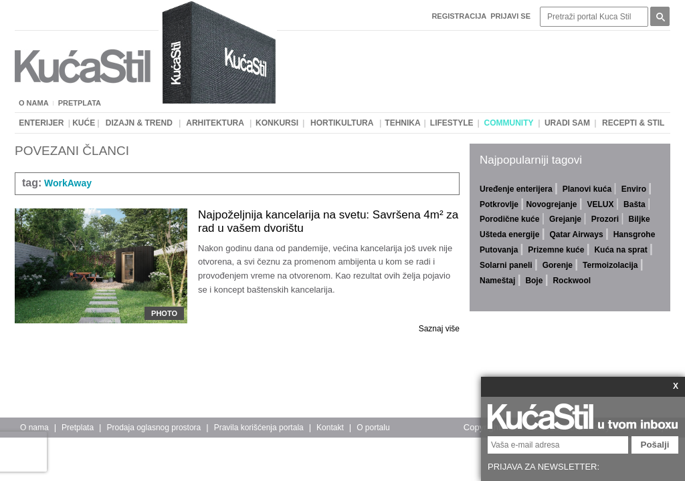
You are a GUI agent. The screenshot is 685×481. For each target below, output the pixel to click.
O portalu (373, 427)
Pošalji (655, 445)
